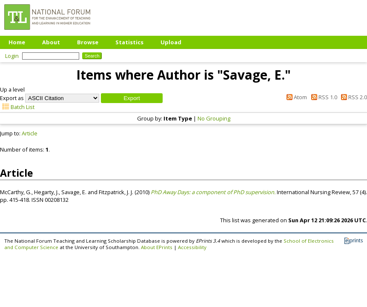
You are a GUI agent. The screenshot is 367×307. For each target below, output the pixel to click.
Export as (12, 98)
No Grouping (214, 118)
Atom (295, 97)
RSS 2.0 (352, 97)
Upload (171, 42)
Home (17, 42)
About (51, 42)
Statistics (129, 42)
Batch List (17, 107)
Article (29, 133)
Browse (87, 42)
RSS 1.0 (322, 97)
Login (12, 56)
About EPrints (156, 247)
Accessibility (192, 247)
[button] (132, 98)
